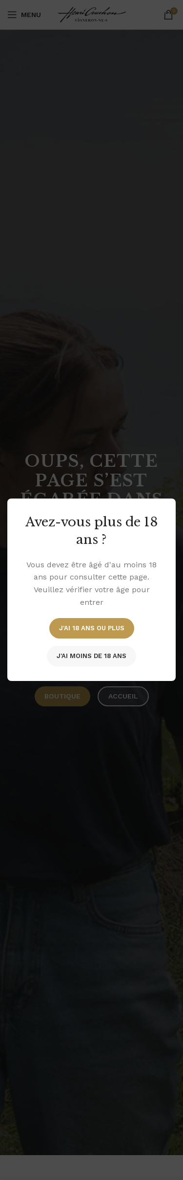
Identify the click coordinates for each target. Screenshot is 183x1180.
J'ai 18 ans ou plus (91, 628)
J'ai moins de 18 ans (91, 656)
